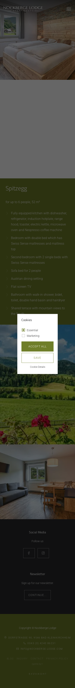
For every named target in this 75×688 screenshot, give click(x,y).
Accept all (37, 346)
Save (37, 358)
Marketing (33, 336)
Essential (32, 330)
